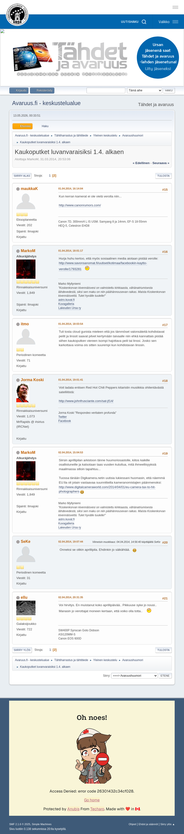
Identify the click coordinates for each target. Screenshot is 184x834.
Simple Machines (42, 824)
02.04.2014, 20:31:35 (70, 597)
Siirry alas (22, 175)
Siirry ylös (22, 650)
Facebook (64, 421)
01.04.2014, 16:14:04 (70, 188)
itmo (25, 324)
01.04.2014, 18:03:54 (70, 323)
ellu (24, 597)
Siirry (106, 675)
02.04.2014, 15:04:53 (70, 452)
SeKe (25, 541)
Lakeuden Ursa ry (69, 308)
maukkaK (29, 189)
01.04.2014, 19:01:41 (70, 379)
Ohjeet (132, 824)
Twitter (62, 417)
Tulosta (163, 175)
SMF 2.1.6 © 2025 (19, 824)
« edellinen (141, 163)
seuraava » (160, 163)
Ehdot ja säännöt (148, 824)
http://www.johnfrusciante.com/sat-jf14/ (86, 401)
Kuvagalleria (66, 304)
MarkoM (28, 251)
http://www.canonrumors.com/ (80, 205)
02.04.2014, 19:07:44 (70, 541)
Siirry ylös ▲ (167, 824)
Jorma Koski (32, 380)
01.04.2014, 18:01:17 (70, 250)
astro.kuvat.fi (66, 300)
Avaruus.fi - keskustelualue (46, 103)
